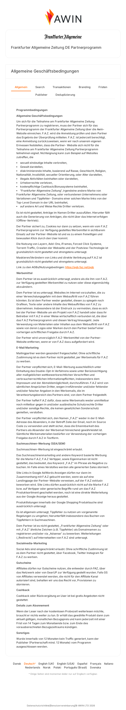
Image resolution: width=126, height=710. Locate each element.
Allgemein (21, 87)
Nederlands (32, 667)
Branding (84, 87)
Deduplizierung (65, 94)
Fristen (102, 87)
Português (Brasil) (75, 667)
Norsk (47, 667)
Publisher (41, 94)
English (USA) (66, 663)
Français (95, 663)
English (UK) (46, 663)
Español (82, 663)
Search (40, 87)
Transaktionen (62, 87)
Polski (57, 667)
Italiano (108, 663)
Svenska (95, 667)
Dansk (17, 663)
